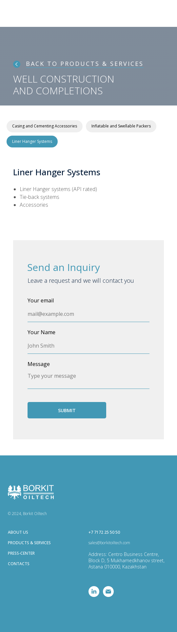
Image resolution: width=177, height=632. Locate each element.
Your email (41, 300)
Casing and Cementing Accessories (44, 126)
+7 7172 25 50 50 (104, 532)
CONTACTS (19, 563)
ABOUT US (18, 532)
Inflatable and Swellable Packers (121, 126)
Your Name (41, 332)
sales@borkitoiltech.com (109, 543)
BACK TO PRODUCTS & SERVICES (85, 63)
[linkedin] (93, 595)
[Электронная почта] (108, 595)
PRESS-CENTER (21, 553)
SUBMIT (67, 410)
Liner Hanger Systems (32, 141)
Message (39, 364)
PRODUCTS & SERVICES (29, 543)
